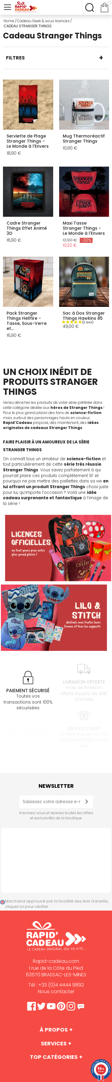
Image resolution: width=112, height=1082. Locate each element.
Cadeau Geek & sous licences (43, 20)
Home (9, 20)
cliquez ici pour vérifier (26, 906)
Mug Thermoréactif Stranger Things (84, 139)
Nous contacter (56, 991)
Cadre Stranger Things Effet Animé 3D (27, 228)
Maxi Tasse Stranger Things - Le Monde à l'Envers (84, 228)
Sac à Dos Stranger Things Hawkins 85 (84, 316)
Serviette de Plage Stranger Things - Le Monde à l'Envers (28, 141)
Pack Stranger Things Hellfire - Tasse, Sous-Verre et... (27, 321)
